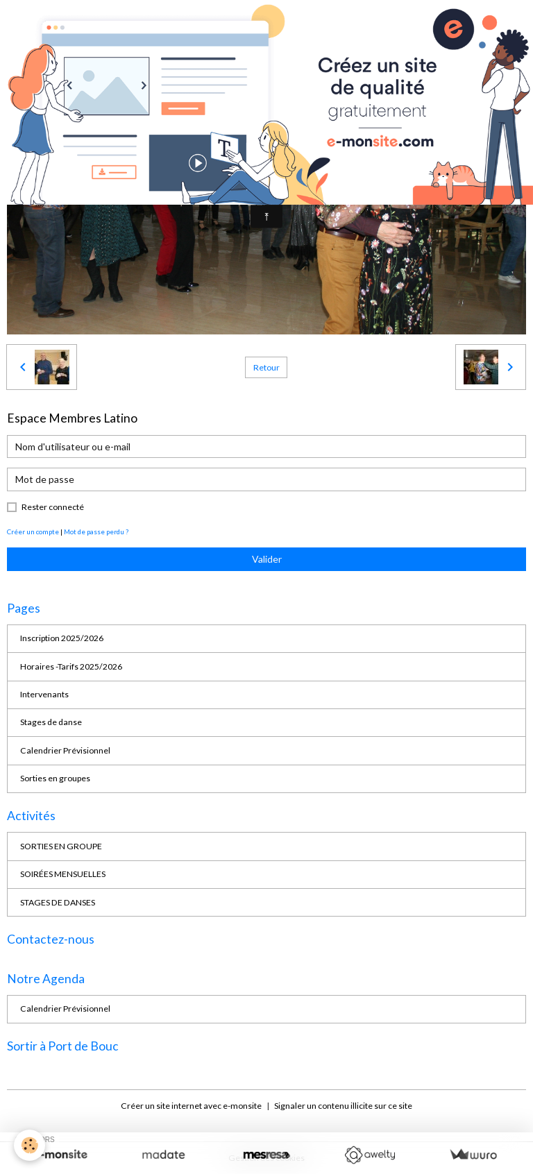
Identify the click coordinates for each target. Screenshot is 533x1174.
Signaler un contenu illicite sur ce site (343, 1105)
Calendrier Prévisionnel (65, 750)
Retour (266, 367)
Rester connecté (53, 507)
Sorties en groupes (55, 778)
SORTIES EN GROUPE (61, 846)
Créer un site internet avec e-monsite (191, 1105)
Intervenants (44, 694)
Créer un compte (33, 531)
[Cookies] (29, 1145)
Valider (267, 559)
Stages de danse (51, 722)
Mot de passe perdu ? (96, 531)
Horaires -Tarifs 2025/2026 (71, 666)
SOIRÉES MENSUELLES (62, 874)
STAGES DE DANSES (57, 902)
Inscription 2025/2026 (61, 638)
